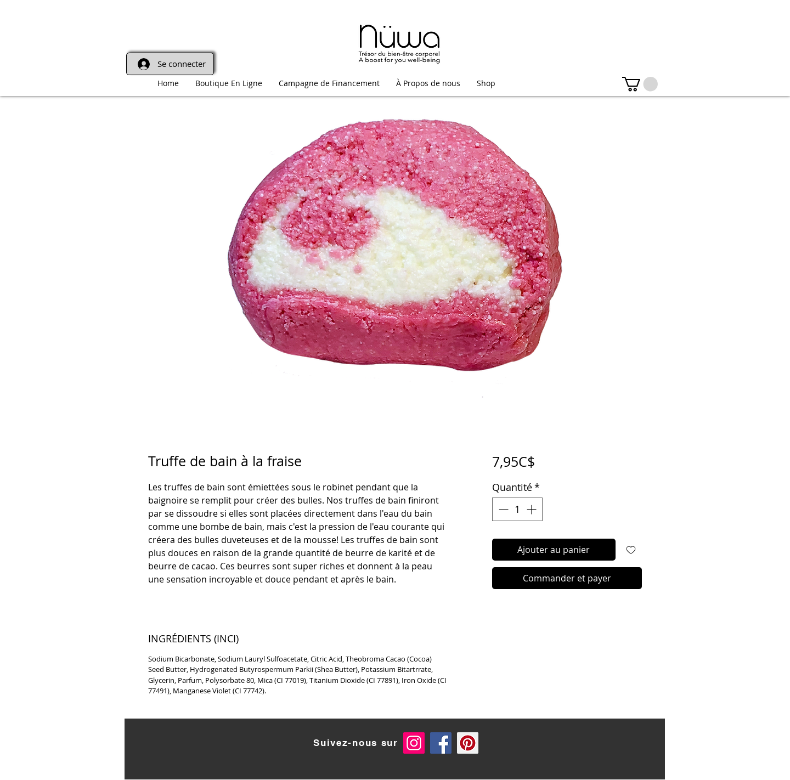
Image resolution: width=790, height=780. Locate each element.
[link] (640, 84)
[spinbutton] (517, 509)
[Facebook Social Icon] (441, 743)
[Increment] (532, 509)
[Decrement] (502, 509)
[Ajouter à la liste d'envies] (631, 550)
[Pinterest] (467, 743)
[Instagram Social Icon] (414, 743)
